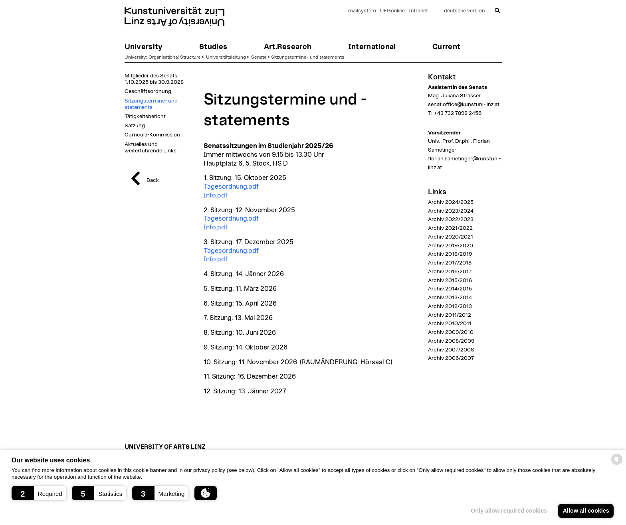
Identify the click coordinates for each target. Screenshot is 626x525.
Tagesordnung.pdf (231, 187)
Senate (259, 57)
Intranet (418, 11)
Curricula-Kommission (152, 135)
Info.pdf (216, 195)
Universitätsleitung (226, 57)
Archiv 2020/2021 (450, 237)
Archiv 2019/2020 (450, 246)
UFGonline (392, 11)
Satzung (135, 125)
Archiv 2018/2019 (450, 254)
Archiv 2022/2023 (450, 219)
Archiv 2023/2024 (450, 211)
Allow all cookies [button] (586, 510)
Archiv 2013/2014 (450, 297)
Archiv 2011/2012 (449, 315)
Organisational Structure (175, 57)
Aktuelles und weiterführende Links (150, 148)
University (135, 57)
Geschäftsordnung (148, 91)
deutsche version (464, 11)
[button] (39, 493)
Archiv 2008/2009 (451, 341)
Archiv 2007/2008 (451, 350)
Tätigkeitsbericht (145, 116)
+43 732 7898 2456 (457, 113)
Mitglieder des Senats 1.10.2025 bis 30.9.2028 (154, 79)
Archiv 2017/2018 (449, 263)
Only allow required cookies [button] (509, 510)
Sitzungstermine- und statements (307, 57)
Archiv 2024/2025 (450, 202)
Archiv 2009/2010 (450, 332)
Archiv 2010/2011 (449, 323)
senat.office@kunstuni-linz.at (463, 104)
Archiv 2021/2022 (450, 228)
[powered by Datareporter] (616, 464)
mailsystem (362, 11)
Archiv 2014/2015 (450, 289)
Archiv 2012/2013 (450, 306)
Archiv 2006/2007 (451, 358)
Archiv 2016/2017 (449, 271)
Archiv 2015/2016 (450, 280)
